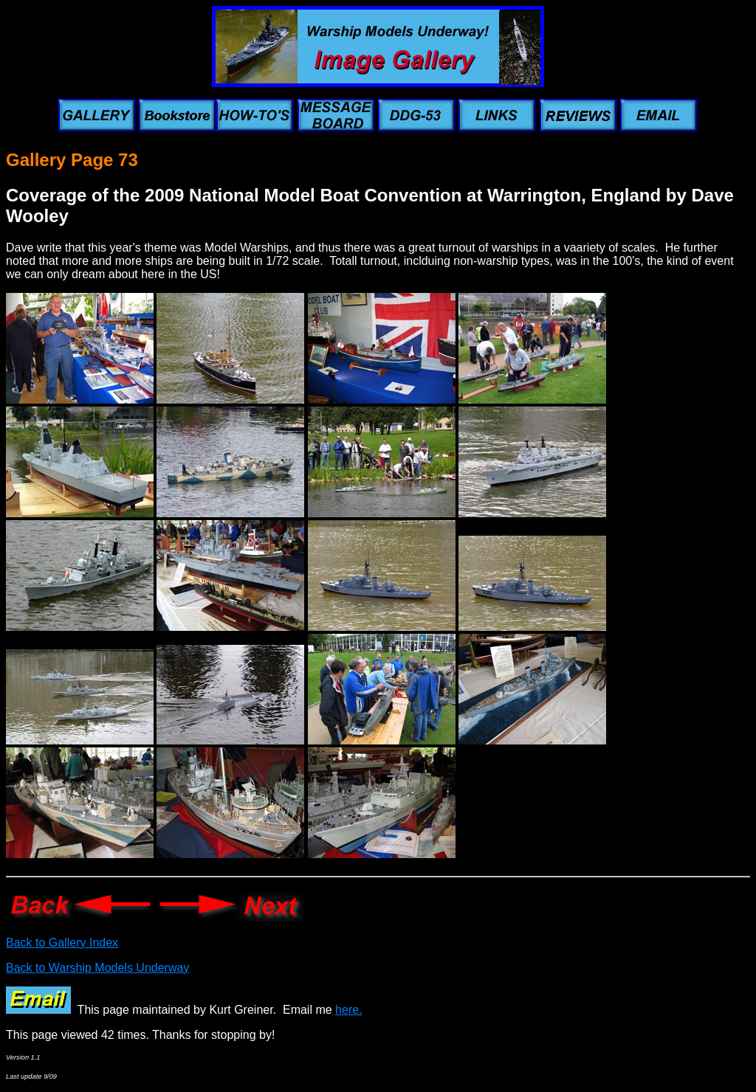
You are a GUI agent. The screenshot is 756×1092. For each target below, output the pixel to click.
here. (348, 1009)
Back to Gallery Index (62, 942)
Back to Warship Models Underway (97, 967)
